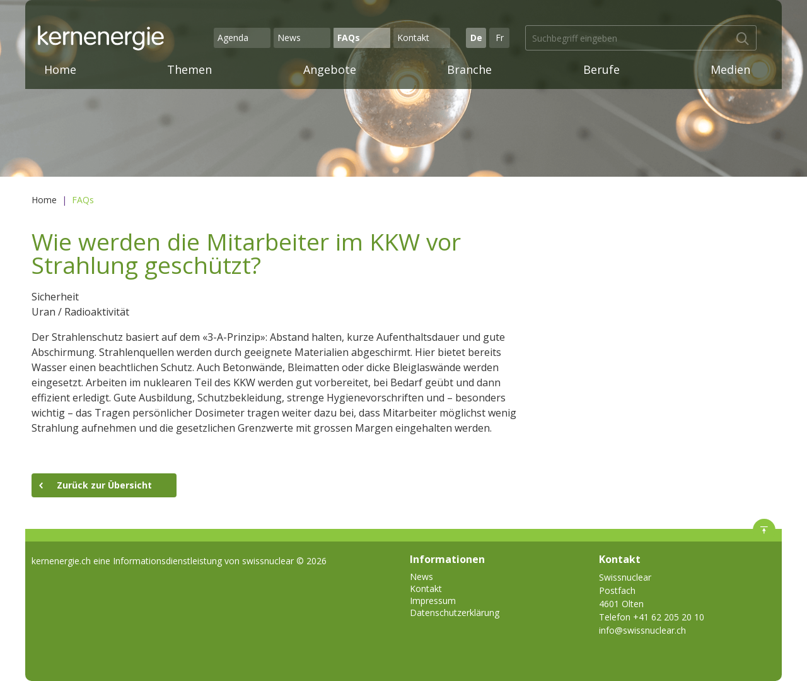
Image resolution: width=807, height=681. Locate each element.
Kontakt (413, 38)
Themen (189, 69)
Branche (469, 69)
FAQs (348, 38)
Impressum (433, 601)
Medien (730, 69)
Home (60, 69)
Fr (500, 38)
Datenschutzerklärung (454, 613)
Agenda (233, 38)
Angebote (329, 69)
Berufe (601, 69)
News (289, 38)
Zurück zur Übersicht (104, 485)
